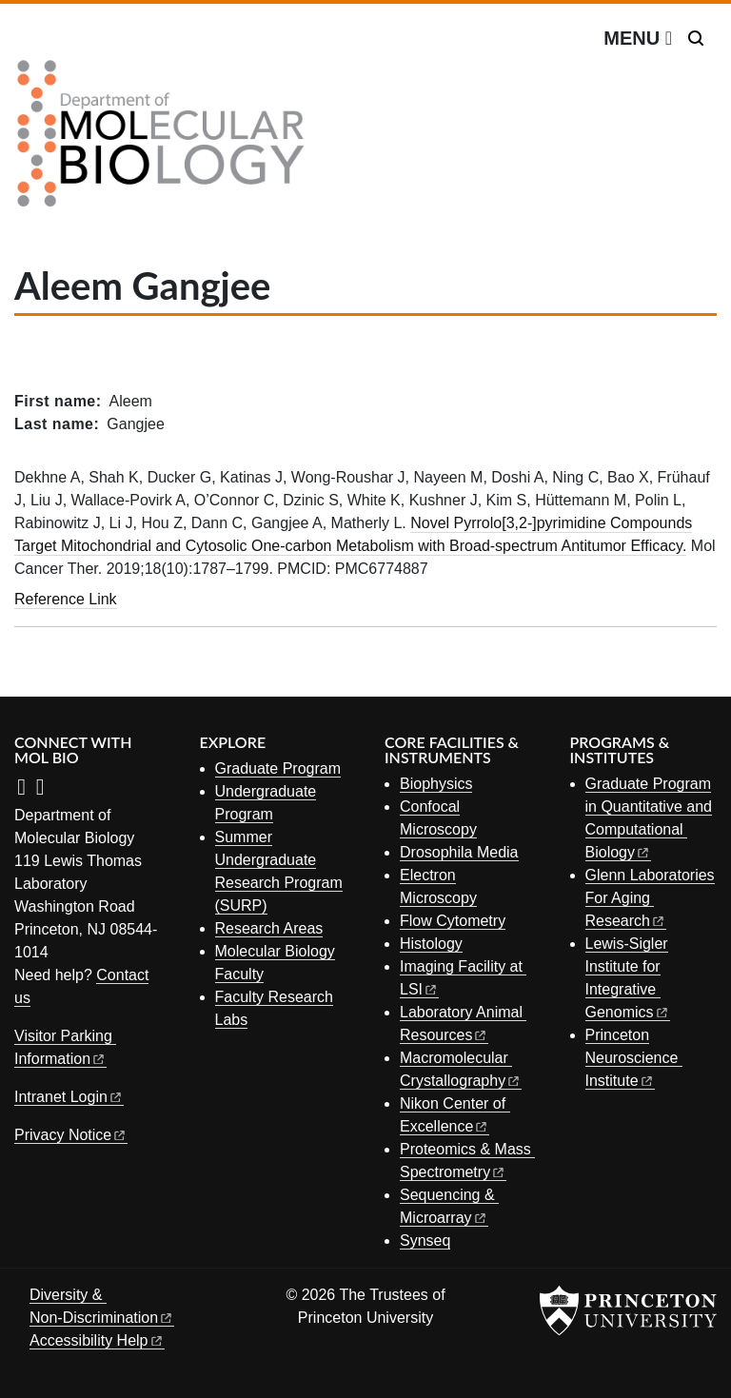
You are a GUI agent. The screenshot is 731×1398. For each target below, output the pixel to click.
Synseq (425, 1240)
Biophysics (436, 784)
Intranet (69, 1097)
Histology (431, 943)
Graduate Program (278, 768)
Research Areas (269, 928)
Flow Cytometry (452, 921)
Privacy (71, 1135)
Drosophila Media (459, 852)
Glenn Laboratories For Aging (650, 898)
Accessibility (97, 1340)
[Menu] (638, 38)
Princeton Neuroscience (633, 1058)
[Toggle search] (695, 38)
